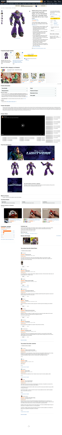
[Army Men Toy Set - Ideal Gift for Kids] (14, 69)
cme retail (55, 21)
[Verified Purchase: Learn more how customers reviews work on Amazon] (23, 256)
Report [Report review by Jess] (22, 365)
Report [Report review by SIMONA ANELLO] (22, 410)
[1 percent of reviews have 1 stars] (7, 237)
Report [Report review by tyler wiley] (28, 326)
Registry (45, 3)
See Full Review (16, 117)
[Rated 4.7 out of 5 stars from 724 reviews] (15, 221)
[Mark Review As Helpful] (23, 266)
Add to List (52, 30)
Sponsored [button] (2, 206)
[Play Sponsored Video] (13, 213)
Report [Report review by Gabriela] (28, 285)
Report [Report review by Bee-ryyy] (28, 306)
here (27, 96)
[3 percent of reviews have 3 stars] (7, 234)
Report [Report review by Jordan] (22, 392)
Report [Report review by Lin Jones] (22, 356)
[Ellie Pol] (5, 116)
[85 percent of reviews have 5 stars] (7, 231)
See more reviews (23, 414)
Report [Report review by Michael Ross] (28, 296)
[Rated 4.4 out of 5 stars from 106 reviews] (53, 221)
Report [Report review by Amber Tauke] (28, 276)
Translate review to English (25, 286)
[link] (18, 55)
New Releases (40, 3)
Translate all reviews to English (26, 250)
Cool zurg (11, 117)
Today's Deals (24, 3)
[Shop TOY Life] (9, 71)
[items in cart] (59, 1)
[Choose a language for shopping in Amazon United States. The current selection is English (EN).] (45, 1)
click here (24, 98)
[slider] (21, 134)
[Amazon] (3, 1)
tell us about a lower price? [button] (11, 101)
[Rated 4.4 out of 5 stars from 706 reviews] (34, 221)
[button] (2, 4)
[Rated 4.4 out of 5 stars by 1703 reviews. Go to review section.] (25, 81)
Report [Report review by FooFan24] (28, 266)
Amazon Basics (11, 3)
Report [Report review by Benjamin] (22, 375)
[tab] (23, 233)
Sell (36, 3)
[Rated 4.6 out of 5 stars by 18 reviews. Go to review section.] (33, 81)
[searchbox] (24, 1)
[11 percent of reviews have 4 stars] (7, 232)
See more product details (36, 46)
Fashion (56, 3)
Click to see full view (17, 38)
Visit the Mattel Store (35, 19)
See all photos (58, 235)
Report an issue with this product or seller (39, 48)
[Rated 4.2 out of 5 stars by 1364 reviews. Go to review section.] (42, 81)
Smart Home (49, 3)
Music (53, 3)
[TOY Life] (3, 70)
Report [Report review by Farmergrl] (28, 317)
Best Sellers (16, 3)
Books (20, 3)
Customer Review (7, 117)
